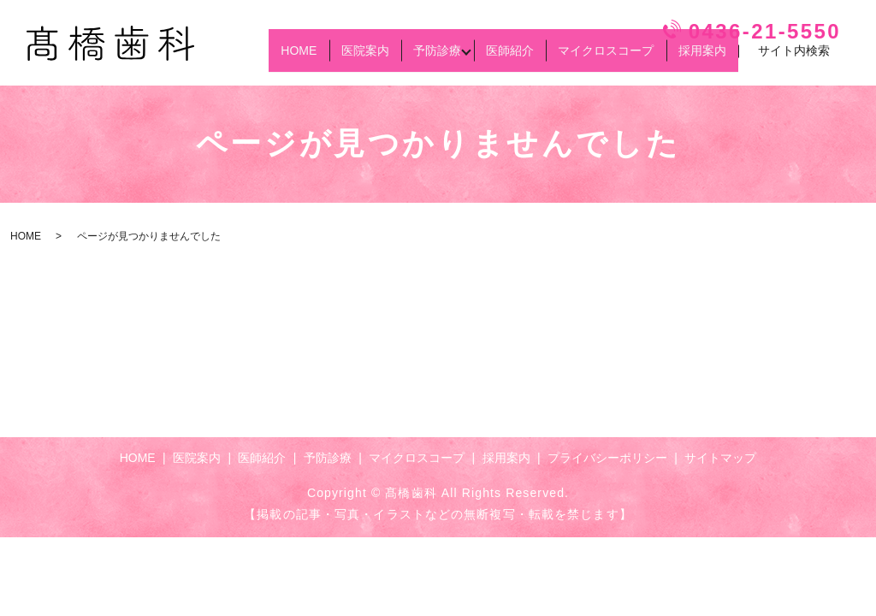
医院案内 (313, 58)
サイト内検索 (794, 59)
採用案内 (696, 58)
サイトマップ (720, 458)
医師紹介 (481, 58)
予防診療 (397, 58)
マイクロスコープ (588, 58)
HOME (235, 58)
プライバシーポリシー (607, 458)
